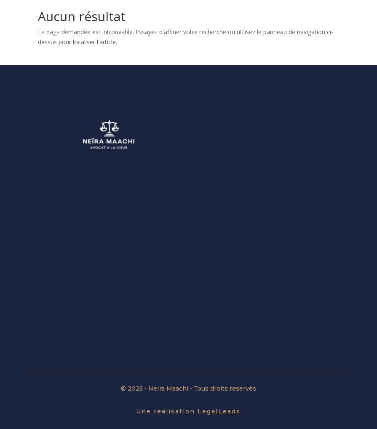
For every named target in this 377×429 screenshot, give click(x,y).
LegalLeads (219, 411)
